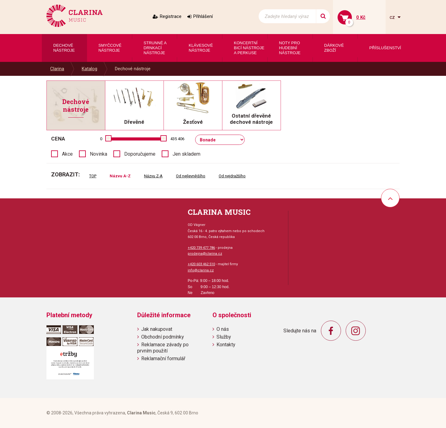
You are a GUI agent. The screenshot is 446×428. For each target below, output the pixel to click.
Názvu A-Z (120, 176)
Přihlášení (203, 16)
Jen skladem (186, 154)
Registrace (170, 16)
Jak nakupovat (156, 329)
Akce (67, 154)
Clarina (57, 68)
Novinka (98, 154)
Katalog (89, 68)
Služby (223, 337)
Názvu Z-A (153, 176)
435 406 (177, 138)
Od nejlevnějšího (190, 176)
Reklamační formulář (163, 358)
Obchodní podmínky (162, 337)
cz (393, 17)
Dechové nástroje (133, 68)
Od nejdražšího (232, 176)
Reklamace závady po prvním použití (163, 347)
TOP (92, 176)
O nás (222, 329)
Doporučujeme (139, 154)
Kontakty (225, 345)
